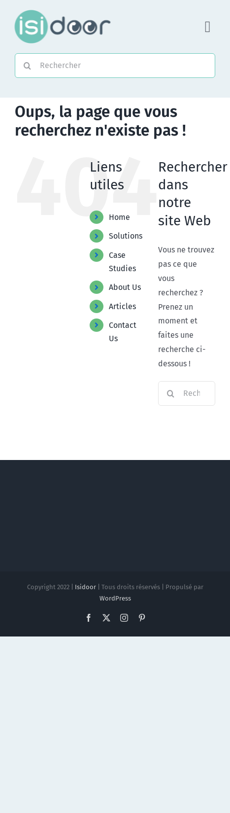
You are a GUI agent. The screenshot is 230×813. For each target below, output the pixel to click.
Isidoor (85, 587)
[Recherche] (27, 65)
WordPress (115, 598)
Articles (122, 306)
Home (119, 217)
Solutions (125, 236)
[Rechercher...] (186, 393)
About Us (125, 287)
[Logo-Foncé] (62, 13)
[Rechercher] (115, 65)
